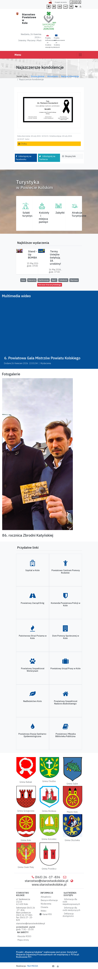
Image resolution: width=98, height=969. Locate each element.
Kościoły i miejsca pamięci (44, 217)
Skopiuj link (70, 156)
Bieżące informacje (70, 76)
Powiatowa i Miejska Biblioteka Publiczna (65, 735)
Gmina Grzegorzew (25, 811)
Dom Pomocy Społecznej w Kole (65, 636)
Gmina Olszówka (72, 840)
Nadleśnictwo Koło (32, 701)
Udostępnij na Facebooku (23, 158)
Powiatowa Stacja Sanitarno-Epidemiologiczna (32, 735)
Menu (17, 54)
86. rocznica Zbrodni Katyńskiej (27, 535)
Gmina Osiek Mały (26, 867)
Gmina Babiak (25, 782)
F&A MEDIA (32, 966)
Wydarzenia (45, 903)
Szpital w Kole (32, 570)
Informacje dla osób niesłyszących (71, 908)
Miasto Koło (72, 812)
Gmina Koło (26, 840)
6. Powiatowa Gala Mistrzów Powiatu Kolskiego (42, 358)
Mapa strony (22, 940)
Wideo (43, 910)
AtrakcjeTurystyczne (79, 214)
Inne (23, 280)
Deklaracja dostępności (68, 914)
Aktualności (52, 76)
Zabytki (60, 212)
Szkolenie (63, 280)
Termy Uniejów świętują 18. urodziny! (55, 257)
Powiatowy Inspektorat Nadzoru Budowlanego (65, 702)
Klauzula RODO (23, 936)
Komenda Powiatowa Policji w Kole (65, 604)
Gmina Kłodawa (49, 811)
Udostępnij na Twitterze (47, 158)
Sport (54, 280)
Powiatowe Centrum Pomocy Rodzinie (66, 571)
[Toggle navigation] (80, 54)
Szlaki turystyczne (29, 214)
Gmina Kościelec (49, 839)
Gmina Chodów (49, 781)
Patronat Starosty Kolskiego (49, 285)
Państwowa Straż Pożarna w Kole (33, 636)
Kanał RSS (46, 914)
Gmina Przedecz (49, 868)
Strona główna (37, 76)
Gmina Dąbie (72, 783)
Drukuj (24, 143)
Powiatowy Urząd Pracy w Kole (65, 668)
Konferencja (44, 280)
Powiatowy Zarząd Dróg (32, 603)
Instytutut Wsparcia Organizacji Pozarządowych (46, 953)
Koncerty (32, 280)
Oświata (44, 907)
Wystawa (74, 280)
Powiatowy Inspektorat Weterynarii (32, 669)
